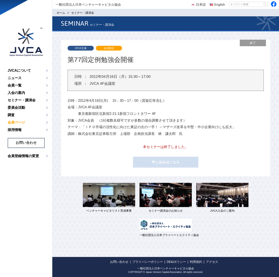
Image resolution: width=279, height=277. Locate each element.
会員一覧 (15, 85)
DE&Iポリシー (176, 261)
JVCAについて (19, 70)
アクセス (212, 261)
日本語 (198, 4)
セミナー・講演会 (22, 100)
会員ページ (16, 122)
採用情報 (15, 130)
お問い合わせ (26, 142)
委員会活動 (16, 107)
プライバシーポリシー (147, 261)
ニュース (15, 78)
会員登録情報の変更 (23, 156)
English (217, 4)
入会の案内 (16, 93)
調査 (11, 115)
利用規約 (196, 261)
